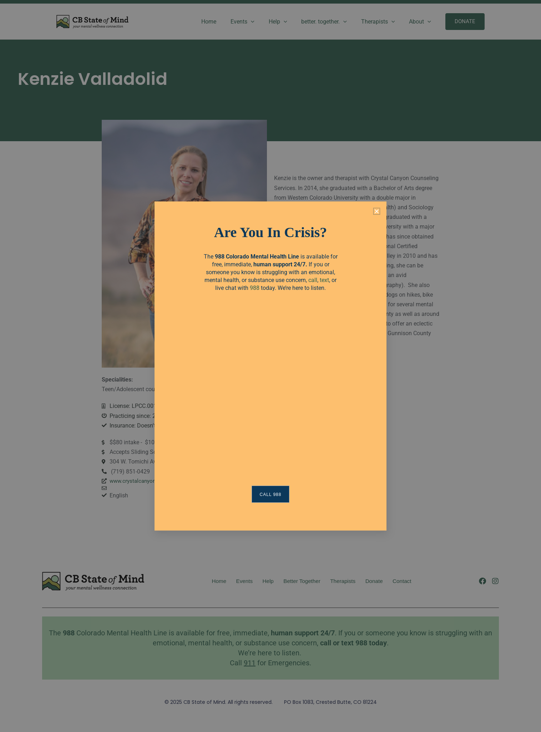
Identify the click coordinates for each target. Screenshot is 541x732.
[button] (376, 211)
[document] (270, 366)
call (312, 280)
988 (254, 288)
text (324, 280)
